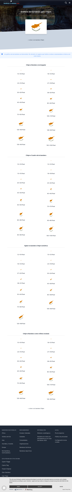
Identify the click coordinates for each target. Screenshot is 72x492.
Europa (4, 447)
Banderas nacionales (9, 430)
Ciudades (22, 436)
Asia (3, 440)
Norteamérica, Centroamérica (6, 452)
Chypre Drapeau (6, 469)
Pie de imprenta (59, 433)
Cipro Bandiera (6, 472)
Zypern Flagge (6, 461)
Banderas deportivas (26, 451)
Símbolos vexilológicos (43, 433)
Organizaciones (24, 444)
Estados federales (25, 433)
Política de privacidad (61, 436)
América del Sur (6, 436)
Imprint (64, 489)
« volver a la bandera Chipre (36, 40)
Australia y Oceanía (7, 444)
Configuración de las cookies (61, 441)
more (61, 486)
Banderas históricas (25, 447)
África (3, 433)
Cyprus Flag (5, 465)
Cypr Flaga (5, 476)
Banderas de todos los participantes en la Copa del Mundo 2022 (44, 438)
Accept (40, 486)
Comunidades (23, 440)
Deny (18, 486)
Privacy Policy (68, 489)
